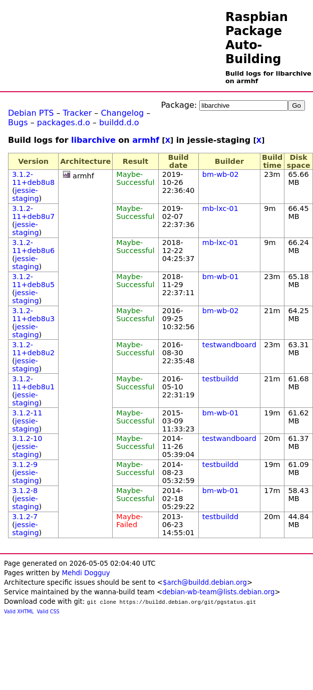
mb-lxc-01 (220, 208)
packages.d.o (63, 122)
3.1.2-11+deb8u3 (33, 315)
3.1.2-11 (27, 413)
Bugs (18, 122)
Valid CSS (48, 611)
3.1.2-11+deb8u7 (33, 212)
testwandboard (229, 345)
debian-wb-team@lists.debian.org (218, 592)
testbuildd (220, 379)
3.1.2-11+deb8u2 (33, 349)
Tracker (77, 113)
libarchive (93, 140)
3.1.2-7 (25, 517)
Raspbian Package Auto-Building (256, 38)
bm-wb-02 (220, 174)
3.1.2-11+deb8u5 (33, 281)
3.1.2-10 (27, 438)
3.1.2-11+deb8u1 (33, 383)
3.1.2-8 (25, 491)
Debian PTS (31, 113)
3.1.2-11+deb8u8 (33, 178)
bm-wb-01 (220, 277)
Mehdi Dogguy (86, 573)
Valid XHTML (19, 611)
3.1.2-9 (25, 465)
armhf (145, 140)
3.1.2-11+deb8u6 (33, 247)
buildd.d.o (119, 122)
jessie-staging (25, 194)
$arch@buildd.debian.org (205, 582)
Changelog (122, 113)
